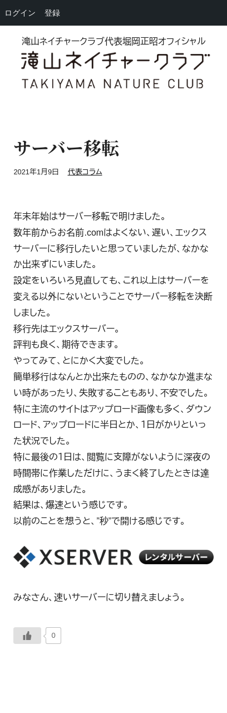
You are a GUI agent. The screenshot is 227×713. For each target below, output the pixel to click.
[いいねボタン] (27, 635)
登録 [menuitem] (52, 12)
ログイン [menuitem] (20, 12)
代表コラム (85, 172)
